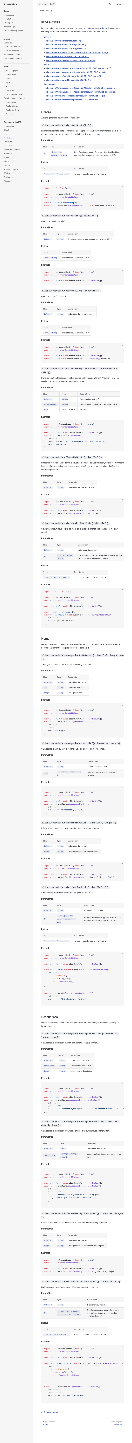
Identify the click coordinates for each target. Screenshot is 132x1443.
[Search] (46, 3)
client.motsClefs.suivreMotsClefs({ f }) (64, 41)
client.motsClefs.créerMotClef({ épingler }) (66, 44)
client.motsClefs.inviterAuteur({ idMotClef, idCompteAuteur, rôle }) (77, 52)
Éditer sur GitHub (49, 1412)
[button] (16, 11)
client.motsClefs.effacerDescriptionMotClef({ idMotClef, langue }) (76, 96)
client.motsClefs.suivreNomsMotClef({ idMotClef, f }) (70, 80)
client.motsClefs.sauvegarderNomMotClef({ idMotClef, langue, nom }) (78, 68)
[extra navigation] (127, 4)
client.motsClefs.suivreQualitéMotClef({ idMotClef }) (70, 60)
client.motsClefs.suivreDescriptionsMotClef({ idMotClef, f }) (73, 99)
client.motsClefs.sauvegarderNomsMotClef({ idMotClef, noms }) (76, 72)
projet (102, 28)
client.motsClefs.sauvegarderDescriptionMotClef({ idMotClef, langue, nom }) (81, 88)
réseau (99, 134)
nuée (115, 28)
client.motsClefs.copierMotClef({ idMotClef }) (67, 48)
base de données (86, 28)
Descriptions (49, 84)
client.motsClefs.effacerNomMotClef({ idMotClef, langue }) (73, 76)
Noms (46, 64)
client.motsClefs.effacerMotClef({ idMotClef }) (67, 56)
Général (47, 37)
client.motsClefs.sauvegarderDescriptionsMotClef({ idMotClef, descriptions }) (82, 92)
